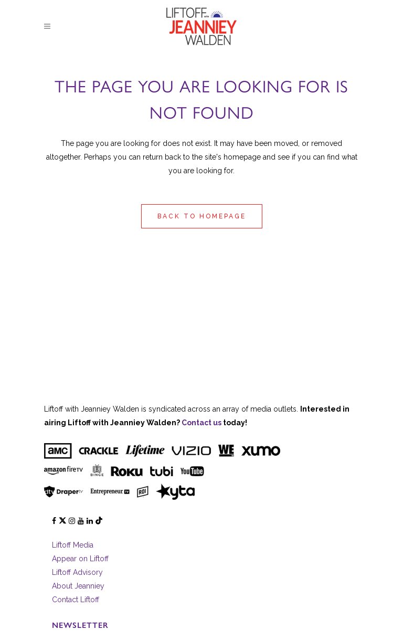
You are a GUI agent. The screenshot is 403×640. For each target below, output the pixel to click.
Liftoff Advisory (77, 572)
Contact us (201, 422)
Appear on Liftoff (80, 558)
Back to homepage (201, 216)
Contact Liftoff (75, 599)
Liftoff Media (72, 545)
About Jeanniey (78, 586)
